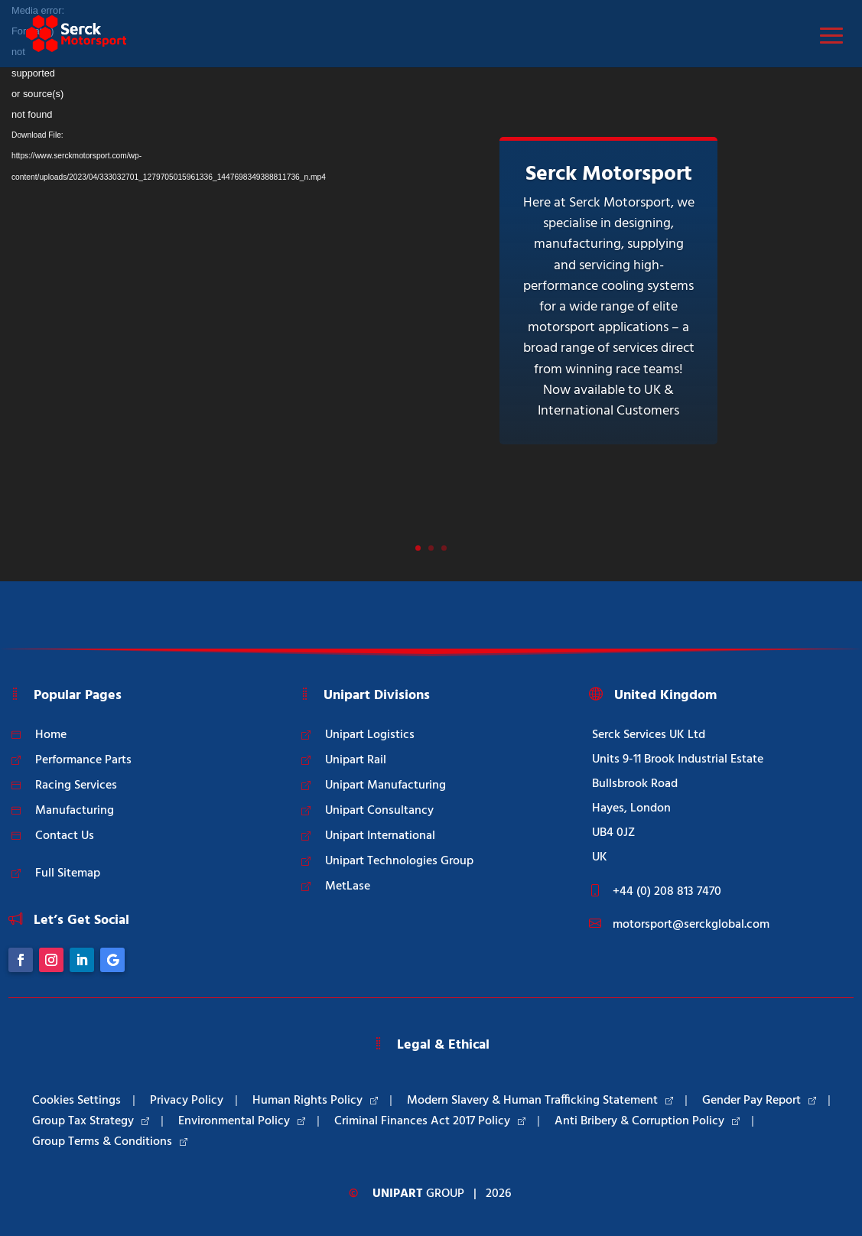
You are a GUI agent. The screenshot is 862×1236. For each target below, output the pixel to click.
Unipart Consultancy (379, 811)
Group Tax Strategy (90, 1121)
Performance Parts (83, 760)
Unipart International (380, 836)
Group (418, 1194)
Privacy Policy (186, 1101)
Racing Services (76, 785)
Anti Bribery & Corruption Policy (647, 1121)
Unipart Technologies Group (399, 861)
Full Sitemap (67, 873)
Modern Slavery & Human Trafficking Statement (540, 1101)
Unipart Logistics (370, 735)
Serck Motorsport (608, 174)
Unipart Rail (355, 760)
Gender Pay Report (759, 1101)
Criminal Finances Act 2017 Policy (429, 1121)
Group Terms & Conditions (109, 1142)
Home (51, 735)
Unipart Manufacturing (385, 785)
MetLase (347, 886)
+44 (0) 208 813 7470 (667, 892)
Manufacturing (74, 811)
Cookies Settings (76, 1101)
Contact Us (64, 836)
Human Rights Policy (315, 1101)
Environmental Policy (241, 1121)
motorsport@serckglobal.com (691, 925)
